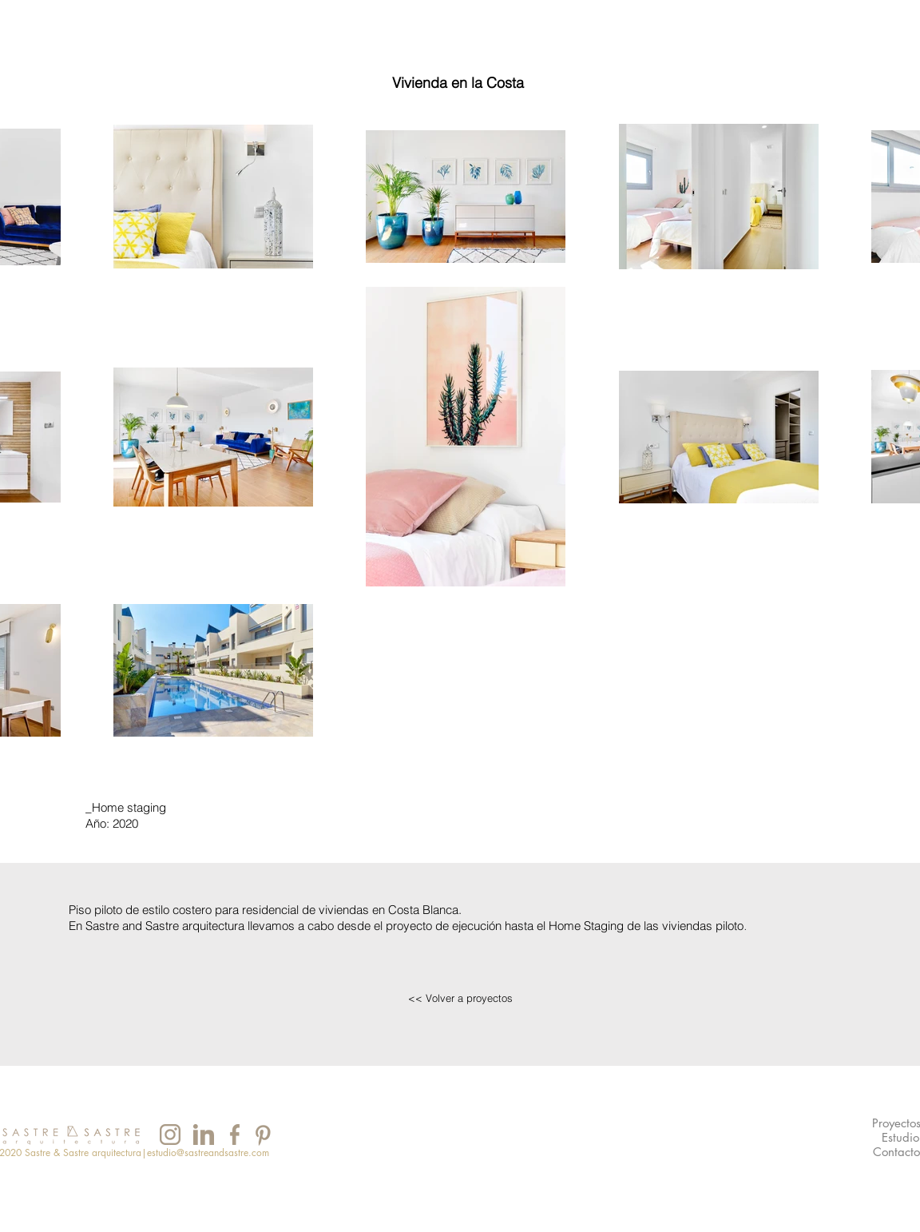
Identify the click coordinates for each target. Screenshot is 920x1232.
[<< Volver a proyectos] (460, 998)
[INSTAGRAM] (169, 1134)
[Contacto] (896, 1152)
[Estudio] (900, 1138)
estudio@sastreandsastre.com (208, 1152)
